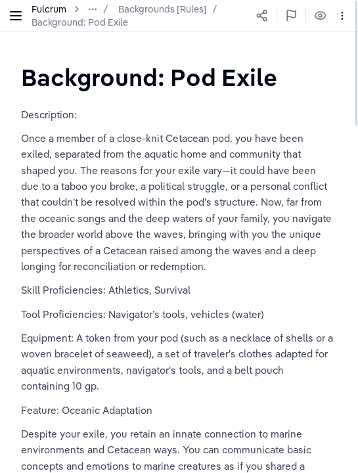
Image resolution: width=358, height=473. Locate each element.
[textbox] (149, 77)
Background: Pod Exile (80, 22)
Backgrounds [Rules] (162, 9)
